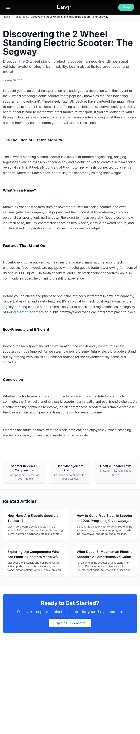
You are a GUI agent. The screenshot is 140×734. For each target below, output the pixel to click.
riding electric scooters (25, 312)
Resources (20, 16)
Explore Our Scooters (70, 623)
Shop (126, 7)
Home (6, 16)
